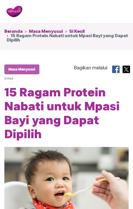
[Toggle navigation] (121, 12)
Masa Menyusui (46, 31)
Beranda (13, 31)
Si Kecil (77, 31)
